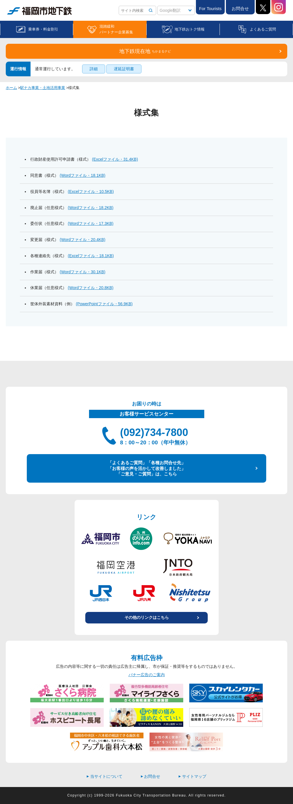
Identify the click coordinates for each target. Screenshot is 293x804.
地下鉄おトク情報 (190, 29)
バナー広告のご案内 (146, 674)
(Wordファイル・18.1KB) (82, 175)
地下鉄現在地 (145, 51)
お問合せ (240, 8)
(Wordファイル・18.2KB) (90, 207)
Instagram (278, 7)
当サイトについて (104, 776)
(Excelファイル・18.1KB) (91, 255)
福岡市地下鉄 (39, 11)
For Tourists (210, 8)
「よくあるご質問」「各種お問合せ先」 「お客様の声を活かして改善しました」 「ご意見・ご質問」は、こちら (147, 468)
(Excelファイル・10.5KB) (91, 191)
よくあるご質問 (263, 29)
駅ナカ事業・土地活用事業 (42, 88)
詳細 (94, 69)
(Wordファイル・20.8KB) (90, 287)
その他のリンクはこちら (146, 617)
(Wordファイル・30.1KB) (82, 272)
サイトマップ (192, 776)
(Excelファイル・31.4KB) (115, 159)
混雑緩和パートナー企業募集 (116, 29)
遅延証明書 (124, 69)
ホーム (11, 88)
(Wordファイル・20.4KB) (82, 239)
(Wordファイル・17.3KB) (90, 223)
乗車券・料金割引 (43, 29)
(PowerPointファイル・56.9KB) (104, 304)
